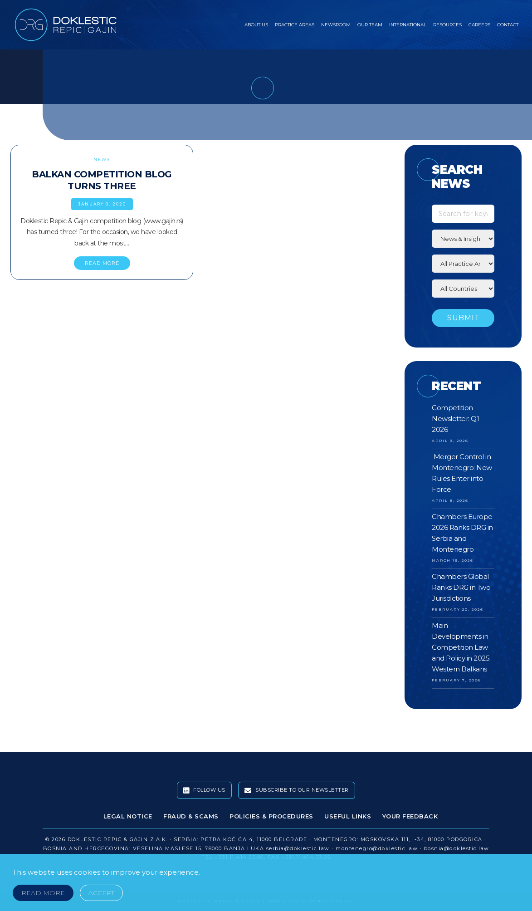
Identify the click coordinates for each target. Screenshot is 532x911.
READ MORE (102, 263)
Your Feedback (410, 816)
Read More (43, 893)
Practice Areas (294, 25)
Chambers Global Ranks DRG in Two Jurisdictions (461, 587)
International (407, 25)
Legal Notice (127, 816)
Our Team (369, 25)
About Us (256, 25)
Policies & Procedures (271, 816)
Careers (479, 25)
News (101, 159)
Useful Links (347, 816)
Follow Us (204, 790)
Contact (507, 25)
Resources (447, 25)
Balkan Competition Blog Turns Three (102, 180)
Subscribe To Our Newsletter (296, 790)
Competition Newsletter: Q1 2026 (455, 418)
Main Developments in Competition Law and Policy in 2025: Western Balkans (461, 647)
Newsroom (336, 25)
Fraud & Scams (191, 816)
